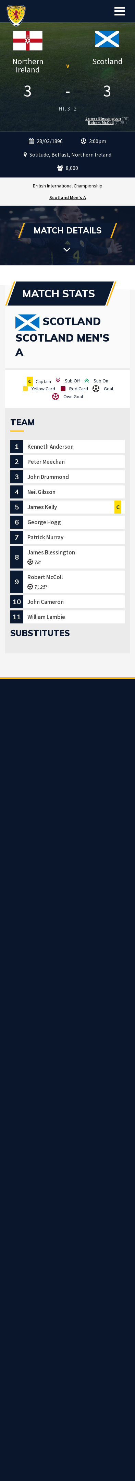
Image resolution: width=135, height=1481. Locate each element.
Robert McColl (101, 122)
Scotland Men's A (67, 197)
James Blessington (103, 118)
